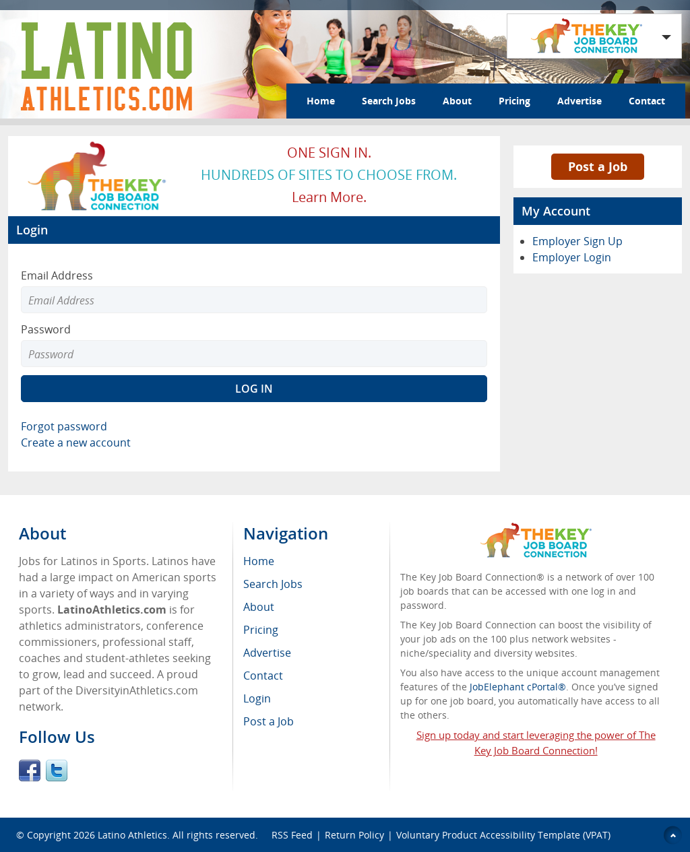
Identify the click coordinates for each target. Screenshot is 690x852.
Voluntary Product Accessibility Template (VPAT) (503, 834)
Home (321, 100)
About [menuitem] (258, 606)
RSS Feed (292, 834)
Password (46, 329)
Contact (647, 100)
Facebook (29, 770)
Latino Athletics (132, 834)
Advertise (579, 100)
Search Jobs (389, 100)
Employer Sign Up (577, 241)
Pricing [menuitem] (260, 629)
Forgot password (64, 426)
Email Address (57, 275)
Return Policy (354, 834)
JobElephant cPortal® (518, 686)
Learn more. (329, 197)
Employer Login (571, 257)
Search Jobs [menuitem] (273, 584)
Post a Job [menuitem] (268, 721)
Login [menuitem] (257, 698)
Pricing (514, 100)
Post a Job (597, 166)
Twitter (56, 770)
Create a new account (76, 442)
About (457, 100)
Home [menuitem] (258, 561)
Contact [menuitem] (263, 675)
